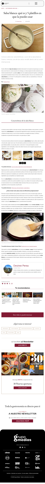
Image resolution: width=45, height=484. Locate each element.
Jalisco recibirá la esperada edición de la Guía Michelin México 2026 (37, 301)
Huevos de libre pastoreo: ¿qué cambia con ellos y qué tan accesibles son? (16, 301)
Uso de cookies (25, 473)
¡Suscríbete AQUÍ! (22, 421)
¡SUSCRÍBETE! (22, 345)
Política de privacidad (33, 473)
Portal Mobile (11, 332)
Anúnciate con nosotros (16, 473)
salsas (18, 332)
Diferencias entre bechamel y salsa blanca (20, 188)
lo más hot (37, 328)
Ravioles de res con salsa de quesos (29, 246)
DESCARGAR (22, 388)
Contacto (9, 473)
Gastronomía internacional (26, 328)
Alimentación (5, 328)
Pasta (4, 332)
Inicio (3, 8)
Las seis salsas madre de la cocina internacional (21, 166)
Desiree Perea (19, 21)
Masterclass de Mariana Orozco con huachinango (27, 300)
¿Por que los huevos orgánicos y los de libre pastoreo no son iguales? (6, 301)
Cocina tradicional (14, 328)
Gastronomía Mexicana (12, 8)
